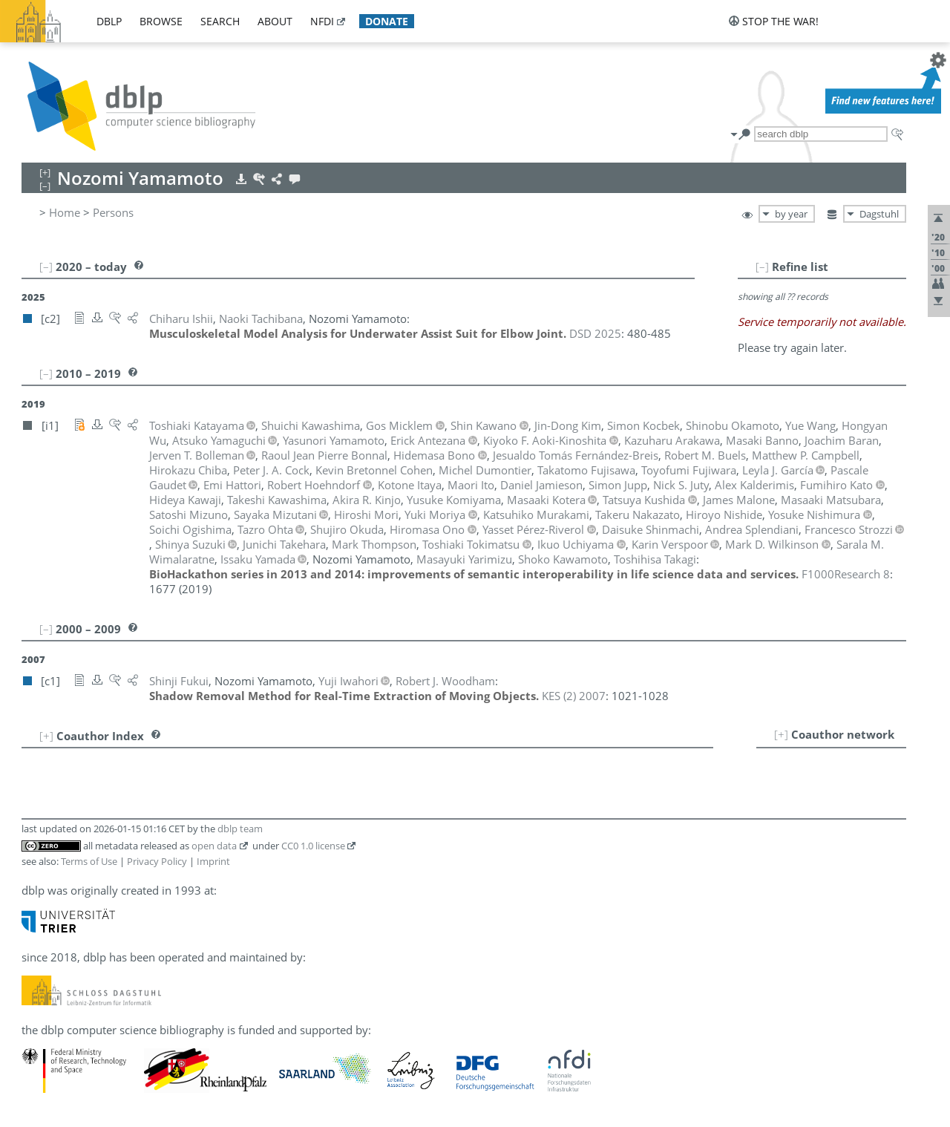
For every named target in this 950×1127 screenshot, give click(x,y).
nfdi (322, 21)
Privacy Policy (157, 861)
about (275, 21)
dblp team (240, 828)
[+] (781, 734)
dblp (109, 21)
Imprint (213, 861)
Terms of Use (89, 861)
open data (214, 845)
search (220, 21)
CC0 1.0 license (313, 845)
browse (161, 21)
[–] (762, 266)
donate (386, 21)
